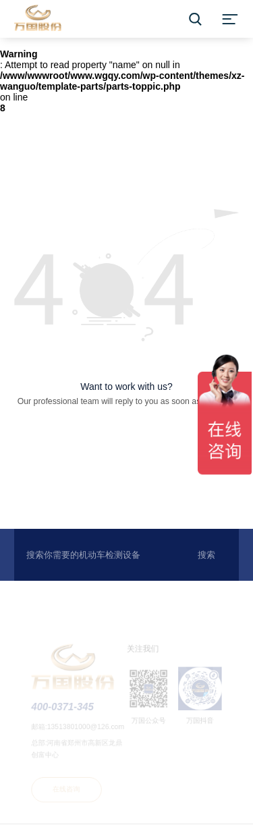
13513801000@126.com (86, 729)
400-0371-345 (64, 709)
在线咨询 (67, 790)
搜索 (206, 555)
